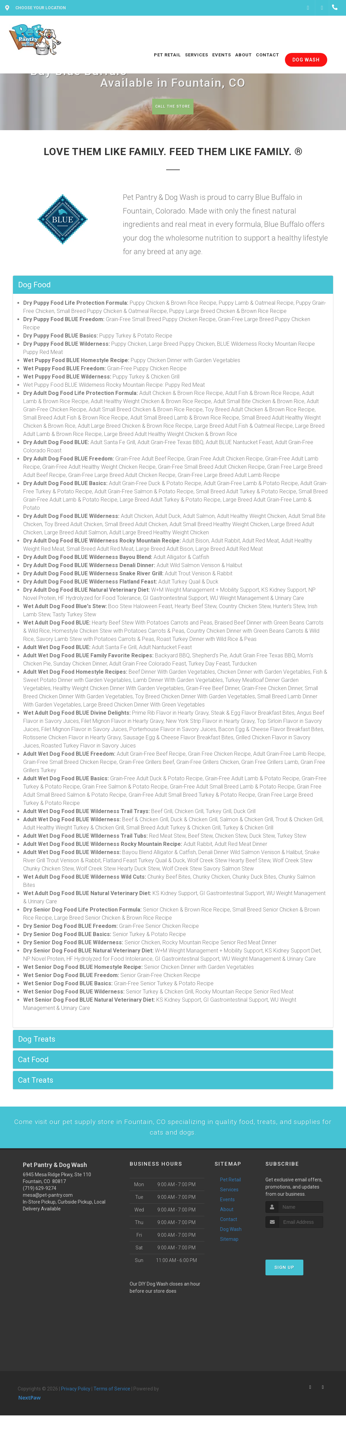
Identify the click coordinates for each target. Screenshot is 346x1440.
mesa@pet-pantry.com (48, 1208)
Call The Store (172, 106)
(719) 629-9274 (39, 1201)
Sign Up (284, 1280)
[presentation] (301, 1253)
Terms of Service (111, 1401)
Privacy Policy (75, 1401)
